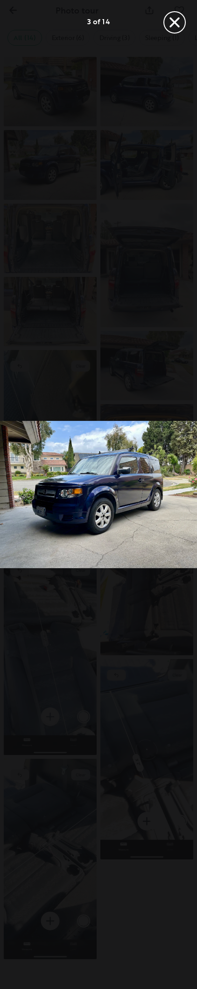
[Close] (174, 22)
